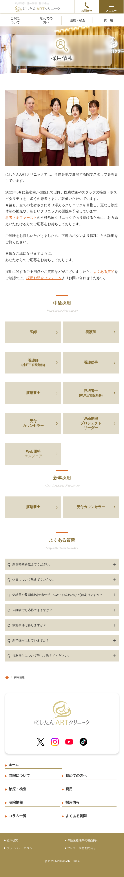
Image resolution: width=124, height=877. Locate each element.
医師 (33, 332)
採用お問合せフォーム (44, 278)
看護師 (91, 332)
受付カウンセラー (33, 423)
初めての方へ (46, 20)
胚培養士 (33, 393)
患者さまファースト (21, 217)
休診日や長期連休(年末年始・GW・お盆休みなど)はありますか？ (55, 595)
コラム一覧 (17, 816)
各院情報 (16, 802)
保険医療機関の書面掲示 (83, 840)
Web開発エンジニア (33, 454)
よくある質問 (103, 271)
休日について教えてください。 (31, 580)
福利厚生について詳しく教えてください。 (39, 656)
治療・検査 (77, 20)
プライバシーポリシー (21, 848)
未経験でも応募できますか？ (29, 610)
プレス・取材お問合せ (81, 848)
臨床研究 (12, 840)
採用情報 (73, 802)
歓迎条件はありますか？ (26, 625)
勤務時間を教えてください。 (29, 565)
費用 (110, 20)
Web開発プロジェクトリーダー (90, 423)
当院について (15, 20)
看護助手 (91, 362)
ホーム (14, 765)
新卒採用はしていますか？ (28, 641)
